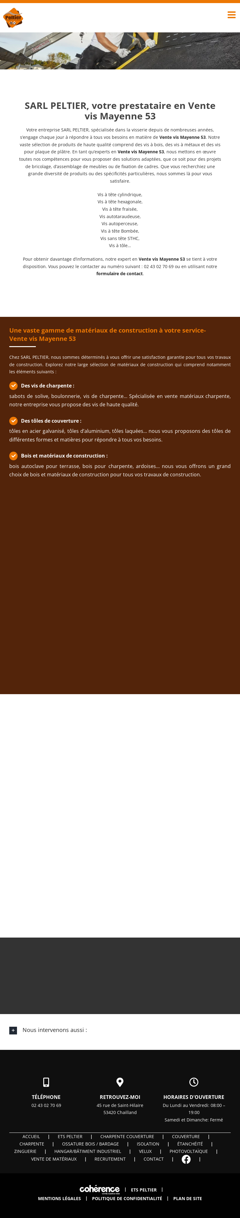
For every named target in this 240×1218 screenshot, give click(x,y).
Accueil (31, 1136)
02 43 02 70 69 (46, 1105)
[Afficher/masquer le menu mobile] (232, 14)
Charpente (31, 1144)
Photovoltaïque (189, 1151)
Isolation (148, 1144)
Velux (145, 1151)
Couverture (186, 1136)
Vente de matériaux (54, 1159)
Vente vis (127, 152)
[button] (120, 1030)
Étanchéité (190, 1144)
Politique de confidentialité (127, 1198)
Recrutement (110, 1159)
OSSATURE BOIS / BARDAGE (90, 1144)
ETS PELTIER (70, 1136)
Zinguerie (25, 1151)
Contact (154, 1159)
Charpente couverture (127, 1136)
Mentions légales (59, 1198)
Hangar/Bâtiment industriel (87, 1151)
